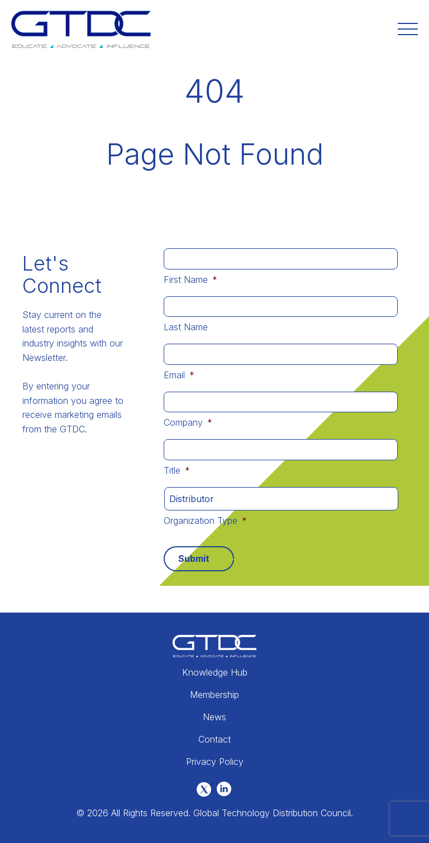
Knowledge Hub (214, 672)
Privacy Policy (215, 761)
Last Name (186, 327)
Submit (193, 558)
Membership (214, 694)
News (214, 716)
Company (188, 422)
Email (179, 374)
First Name (190, 279)
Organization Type (205, 520)
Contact (214, 739)
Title (177, 470)
